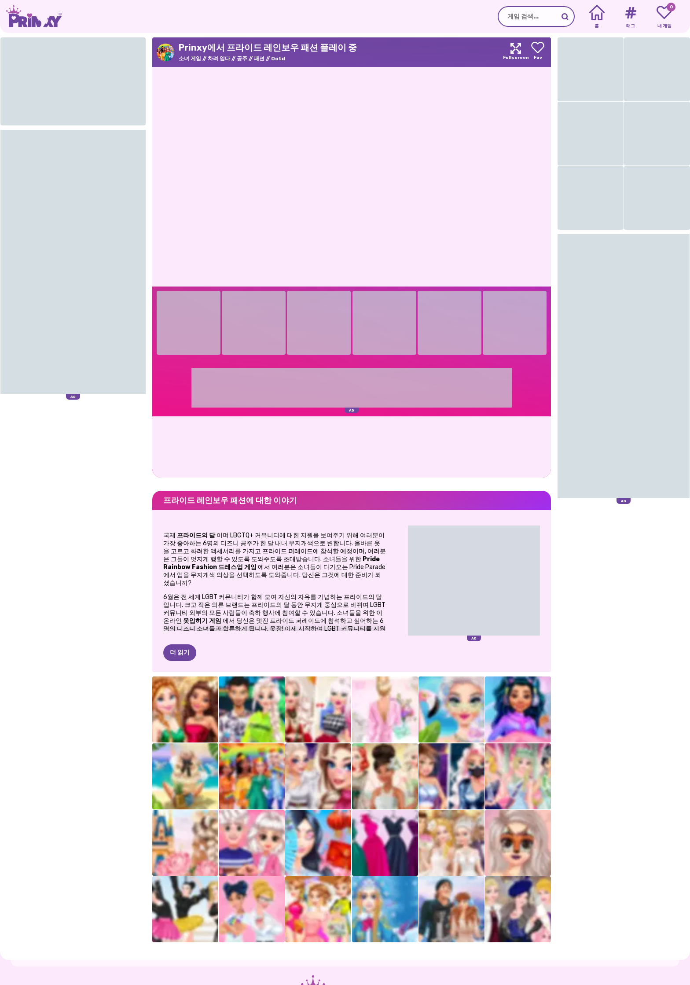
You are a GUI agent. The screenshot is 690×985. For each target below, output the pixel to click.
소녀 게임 (190, 58)
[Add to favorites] (537, 52)
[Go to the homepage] (31, 16)
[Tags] (630, 17)
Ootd (278, 58)
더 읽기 (180, 652)
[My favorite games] (664, 17)
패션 (259, 58)
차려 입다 (219, 58)
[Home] (597, 17)
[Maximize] (515, 52)
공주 (242, 58)
